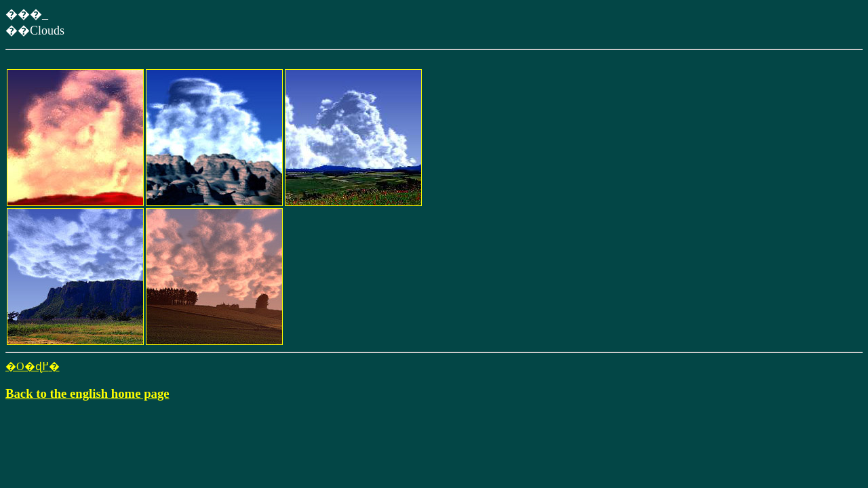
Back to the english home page (87, 393)
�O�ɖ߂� (32, 366)
